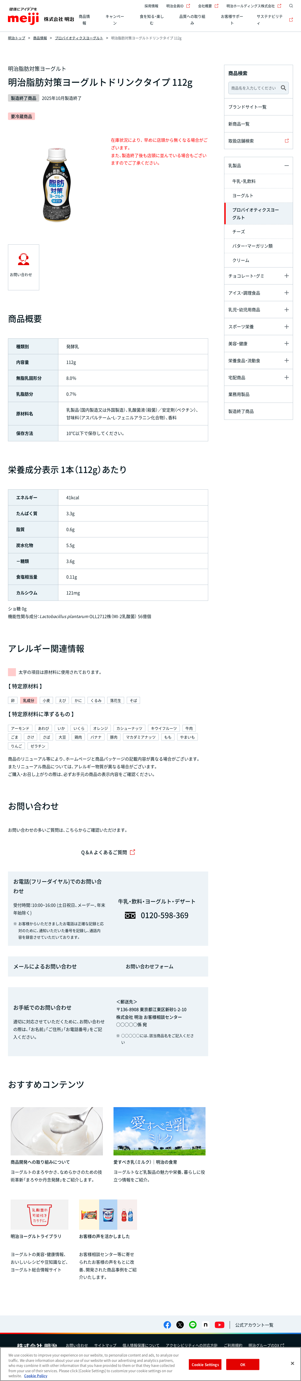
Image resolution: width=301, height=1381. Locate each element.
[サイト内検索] (290, 6)
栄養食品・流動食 (244, 360)
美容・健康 (237, 343)
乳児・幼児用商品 (244, 309)
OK (242, 1364)
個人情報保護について (141, 1345)
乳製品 (234, 165)
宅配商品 (236, 377)
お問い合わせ (77, 1345)
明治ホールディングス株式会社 (253, 5)
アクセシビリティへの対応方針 (192, 1345)
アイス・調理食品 (244, 293)
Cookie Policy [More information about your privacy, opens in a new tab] (35, 1375)
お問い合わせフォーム (149, 966)
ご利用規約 (233, 1345)
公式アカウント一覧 (254, 1325)
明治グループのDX (266, 1345)
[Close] (292, 1363)
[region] (150, 1364)
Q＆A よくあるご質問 (108, 852)
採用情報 (151, 5)
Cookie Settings (205, 1364)
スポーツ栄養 (241, 326)
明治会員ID (178, 5)
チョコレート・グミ (246, 276)
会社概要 (208, 5)
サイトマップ (105, 1345)
